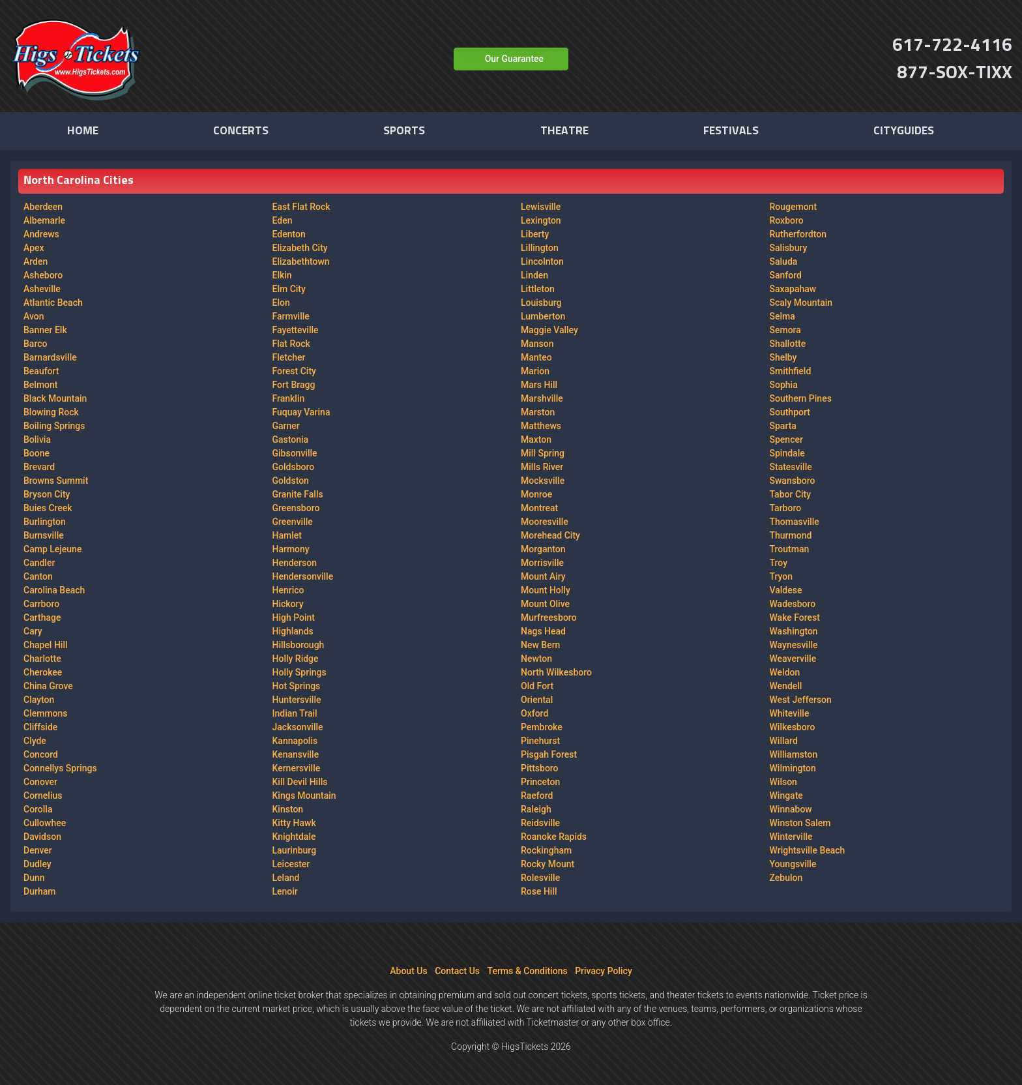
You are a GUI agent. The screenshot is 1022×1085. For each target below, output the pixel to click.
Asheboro (43, 275)
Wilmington (793, 768)
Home (82, 131)
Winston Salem (800, 823)
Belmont (40, 384)
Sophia (784, 384)
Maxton (536, 439)
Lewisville (541, 206)
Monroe (536, 494)
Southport (790, 412)
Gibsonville (294, 453)
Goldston (290, 480)
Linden (534, 275)
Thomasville (794, 521)
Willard (784, 741)
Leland (286, 877)
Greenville (292, 521)
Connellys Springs (60, 768)
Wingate (786, 795)
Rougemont (793, 206)
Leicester (291, 864)
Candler (39, 562)
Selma (782, 316)
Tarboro (786, 508)
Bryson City (46, 494)
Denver (37, 850)
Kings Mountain (304, 795)
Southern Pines (801, 398)
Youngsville (793, 864)
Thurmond (791, 535)
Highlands (293, 631)
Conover (40, 782)
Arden (35, 261)
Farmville (291, 316)
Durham (39, 891)
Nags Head (543, 631)
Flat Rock (291, 343)
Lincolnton (542, 261)
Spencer (786, 439)
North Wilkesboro (556, 672)
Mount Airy (543, 576)
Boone (36, 453)
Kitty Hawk (294, 823)
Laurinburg (294, 850)
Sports (404, 131)
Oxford (534, 713)
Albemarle (44, 220)
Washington (794, 631)
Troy (779, 562)
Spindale (787, 453)
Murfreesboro (549, 617)
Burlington (44, 521)
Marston (538, 412)
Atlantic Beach (53, 302)
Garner (286, 426)
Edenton (289, 234)
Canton (38, 576)
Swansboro (792, 480)
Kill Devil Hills (300, 782)
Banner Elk (45, 330)
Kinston (288, 809)
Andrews (41, 234)
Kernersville (296, 768)
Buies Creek (47, 508)
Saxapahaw (793, 289)
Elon (281, 302)
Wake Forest (795, 617)
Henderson (294, 562)
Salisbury (789, 248)
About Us (408, 971)
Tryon (781, 576)
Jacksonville (297, 727)
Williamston (794, 754)
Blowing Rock (51, 412)
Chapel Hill (45, 645)
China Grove (48, 686)
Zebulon (786, 877)
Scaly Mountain (801, 302)
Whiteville (790, 713)
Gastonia (290, 439)
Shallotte (788, 343)
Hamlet (287, 535)
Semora (785, 330)
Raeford (537, 795)
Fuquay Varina (301, 412)
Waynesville (794, 645)
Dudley (37, 864)
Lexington (541, 220)
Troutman (790, 549)
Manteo (536, 357)
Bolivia (37, 439)
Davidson (42, 836)
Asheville (42, 289)
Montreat (539, 508)
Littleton (538, 289)
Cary (32, 631)
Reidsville (540, 823)
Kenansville (295, 754)
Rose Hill (539, 891)
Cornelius (42, 795)
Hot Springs (296, 686)
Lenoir (285, 891)
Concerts (241, 131)
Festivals (731, 131)
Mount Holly (545, 590)
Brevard (39, 467)
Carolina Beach (54, 590)
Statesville (791, 467)
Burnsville (43, 535)
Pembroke (541, 727)
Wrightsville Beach (807, 850)
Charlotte (42, 658)
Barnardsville (50, 357)
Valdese (786, 590)
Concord (40, 754)
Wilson (783, 782)
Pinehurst (540, 741)
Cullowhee (44, 823)
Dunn (34, 877)
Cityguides (903, 131)
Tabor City (790, 494)
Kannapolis (295, 741)
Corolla (37, 809)
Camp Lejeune (52, 549)
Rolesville (540, 877)
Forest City (294, 371)
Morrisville (542, 562)
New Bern (540, 645)
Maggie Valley (549, 330)
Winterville (791, 836)
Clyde (34, 741)
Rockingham (546, 850)
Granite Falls (297, 494)
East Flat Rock (301, 206)
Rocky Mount (547, 864)
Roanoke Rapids (554, 836)
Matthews (541, 426)
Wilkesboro (792, 727)
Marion (535, 371)
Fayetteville (295, 330)
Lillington (540, 248)
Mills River (542, 467)
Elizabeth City (300, 248)
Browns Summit (55, 480)
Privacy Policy (603, 971)
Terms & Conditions (528, 971)
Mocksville (542, 480)
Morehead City (550, 535)
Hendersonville (303, 576)
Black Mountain (55, 398)
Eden (282, 220)
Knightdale (294, 836)
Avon (33, 316)
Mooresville (544, 521)
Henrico (288, 590)
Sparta (783, 426)
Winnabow (791, 809)
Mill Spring (542, 453)
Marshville (542, 398)
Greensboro (296, 508)
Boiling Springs (54, 426)
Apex (33, 248)
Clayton (38, 699)
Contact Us (457, 971)
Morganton (543, 549)
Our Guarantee (514, 58)
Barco (35, 343)
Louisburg (541, 302)
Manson (537, 343)
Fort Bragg (293, 384)
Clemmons (45, 713)
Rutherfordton (798, 234)
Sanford (786, 275)
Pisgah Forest (549, 754)
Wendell (786, 686)
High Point (293, 617)
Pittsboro (540, 768)
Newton (536, 658)
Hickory (288, 604)
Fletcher (289, 357)
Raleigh (536, 809)
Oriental (537, 699)
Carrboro (41, 604)
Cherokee (42, 672)
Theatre (564, 131)
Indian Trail (294, 713)
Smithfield (790, 371)
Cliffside (40, 727)
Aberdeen (43, 206)
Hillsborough (298, 645)
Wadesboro (793, 604)
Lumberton (543, 316)
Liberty (535, 234)
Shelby (783, 357)
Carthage (42, 617)
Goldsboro (293, 467)
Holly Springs (299, 672)
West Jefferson (801, 699)
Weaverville (793, 658)
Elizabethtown (301, 261)
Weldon (785, 672)
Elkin (282, 275)
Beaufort (41, 371)
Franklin (288, 398)
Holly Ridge (295, 658)
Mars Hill (539, 384)
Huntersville (296, 699)
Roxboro (787, 220)
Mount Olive (545, 604)
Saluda (784, 261)
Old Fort (537, 686)
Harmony (291, 549)
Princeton (540, 782)
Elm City (289, 289)
